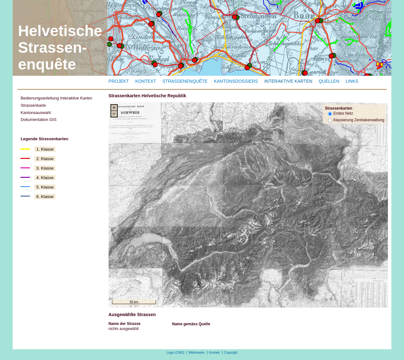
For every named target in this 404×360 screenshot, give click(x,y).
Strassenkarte (33, 105)
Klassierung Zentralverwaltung (358, 120)
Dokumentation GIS (38, 119)
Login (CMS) (175, 352)
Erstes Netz (343, 113)
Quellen (329, 81)
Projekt (119, 81)
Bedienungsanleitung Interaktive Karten (56, 98)
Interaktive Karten (288, 81)
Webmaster (196, 352)
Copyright (231, 352)
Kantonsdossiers (236, 81)
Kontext (145, 81)
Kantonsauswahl (35, 112)
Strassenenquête (185, 81)
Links (352, 81)
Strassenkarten (338, 108)
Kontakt (214, 352)
